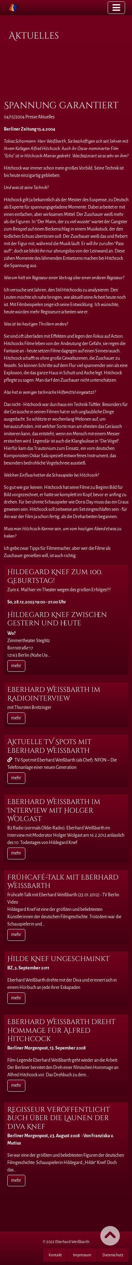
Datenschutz (112, 1255)
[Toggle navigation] (116, 7)
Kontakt (55, 1255)
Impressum (82, 1255)
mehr (16, 665)
